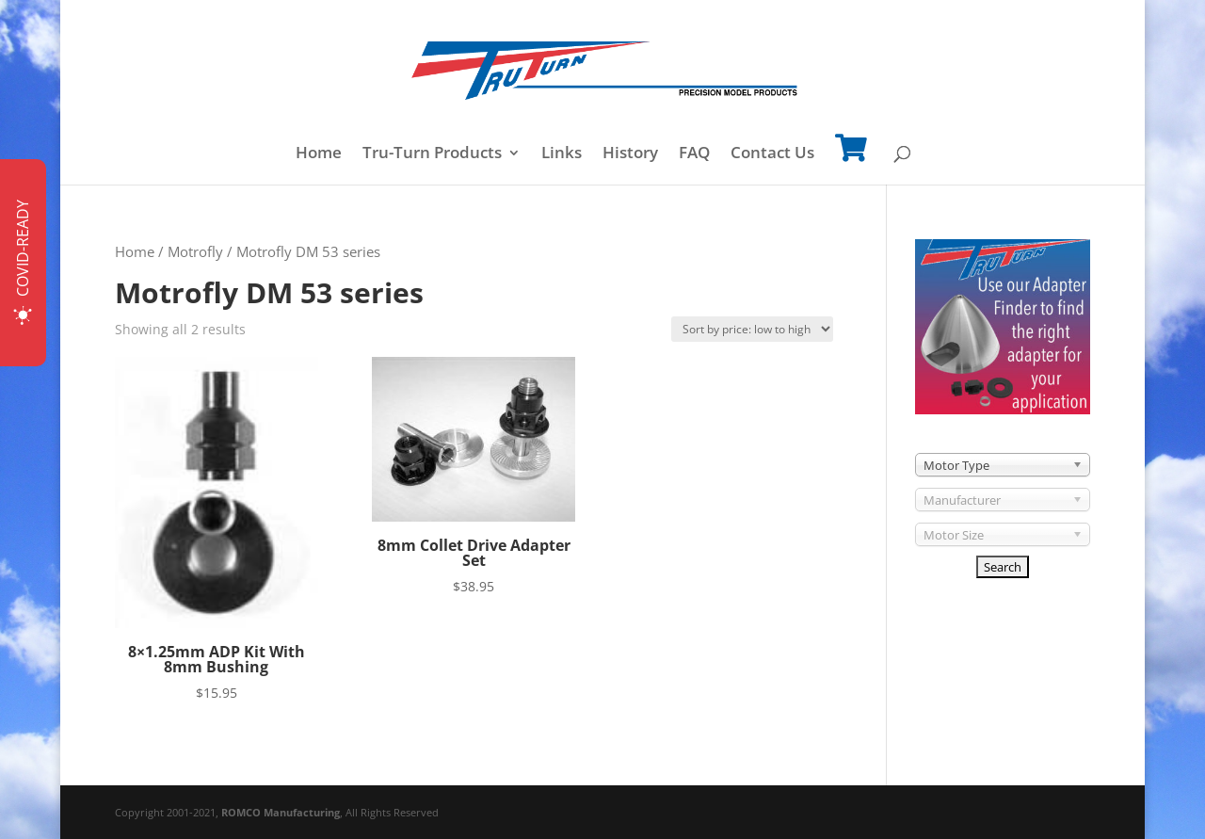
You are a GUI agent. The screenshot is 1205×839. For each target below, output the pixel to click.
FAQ (694, 154)
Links (561, 154)
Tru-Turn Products (432, 154)
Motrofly (195, 251)
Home (319, 154)
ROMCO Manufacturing (280, 812)
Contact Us (772, 154)
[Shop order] (752, 329)
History (630, 154)
